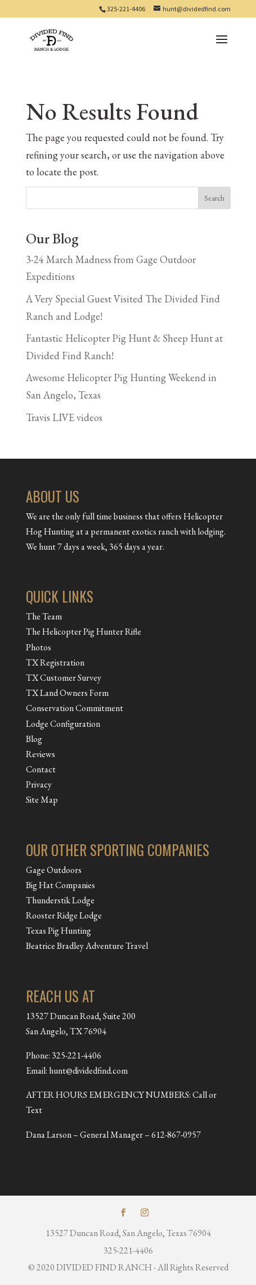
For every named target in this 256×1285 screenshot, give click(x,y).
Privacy (39, 784)
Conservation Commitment (74, 708)
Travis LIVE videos (64, 417)
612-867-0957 (176, 1135)
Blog (34, 739)
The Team (44, 616)
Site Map (42, 800)
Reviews (40, 754)
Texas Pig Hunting (58, 930)
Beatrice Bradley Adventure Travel (87, 946)
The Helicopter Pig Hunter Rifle (83, 631)
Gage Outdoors (54, 870)
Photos (38, 647)
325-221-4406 (126, 8)
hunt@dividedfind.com (88, 1070)
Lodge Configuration (63, 724)
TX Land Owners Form (67, 693)
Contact (41, 769)
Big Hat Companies (60, 885)
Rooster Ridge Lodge (64, 915)
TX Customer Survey (63, 678)
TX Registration (55, 662)
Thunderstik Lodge (60, 900)
